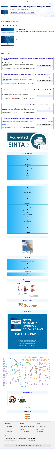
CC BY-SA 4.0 (30, 442)
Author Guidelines (8, 431)
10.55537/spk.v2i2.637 (30, 98)
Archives (7, 21)
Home (2, 21)
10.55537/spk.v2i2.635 (30, 127)
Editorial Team (8, 428)
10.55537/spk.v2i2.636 (30, 112)
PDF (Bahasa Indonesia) (45, 65)
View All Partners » (27, 407)
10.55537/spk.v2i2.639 (30, 68)
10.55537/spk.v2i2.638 (30, 83)
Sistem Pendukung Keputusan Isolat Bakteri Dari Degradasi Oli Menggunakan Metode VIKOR (26, 104)
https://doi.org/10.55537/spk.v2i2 (25, 36)
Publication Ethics (8, 429)
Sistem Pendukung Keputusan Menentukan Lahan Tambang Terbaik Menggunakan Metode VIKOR (27, 74)
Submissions (7, 433)
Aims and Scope (8, 426)
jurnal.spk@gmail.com (25, 429)
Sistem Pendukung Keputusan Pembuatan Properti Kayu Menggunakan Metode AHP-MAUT (25, 118)
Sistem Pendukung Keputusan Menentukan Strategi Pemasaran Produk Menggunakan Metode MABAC (28, 89)
